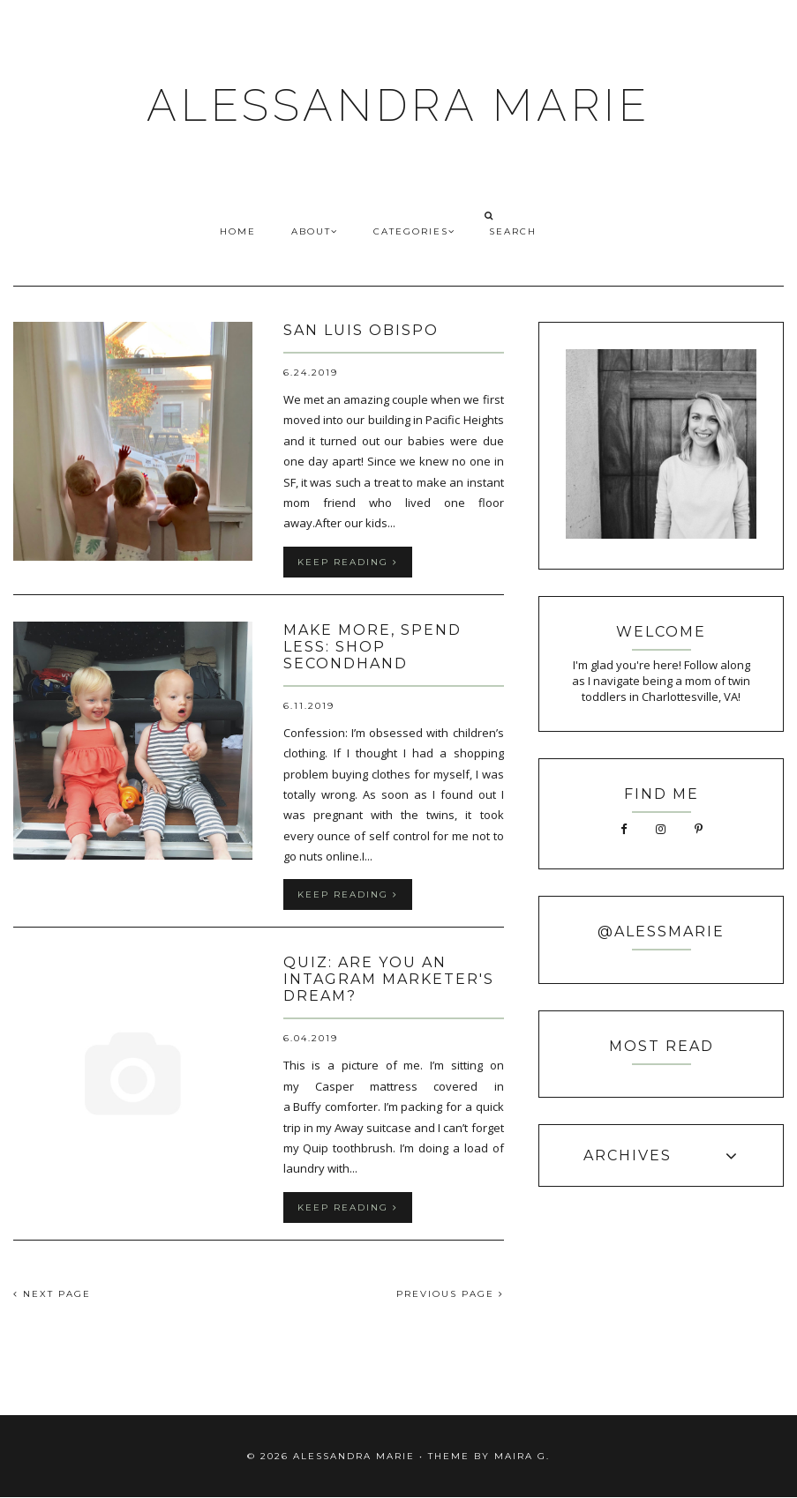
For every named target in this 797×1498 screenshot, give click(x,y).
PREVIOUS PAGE (450, 1294)
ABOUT (314, 231)
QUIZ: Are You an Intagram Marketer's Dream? (388, 979)
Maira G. (522, 1456)
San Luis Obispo (361, 330)
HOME (238, 231)
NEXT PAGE (52, 1294)
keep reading (347, 562)
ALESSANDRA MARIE (398, 105)
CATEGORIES (414, 231)
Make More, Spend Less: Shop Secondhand (372, 647)
